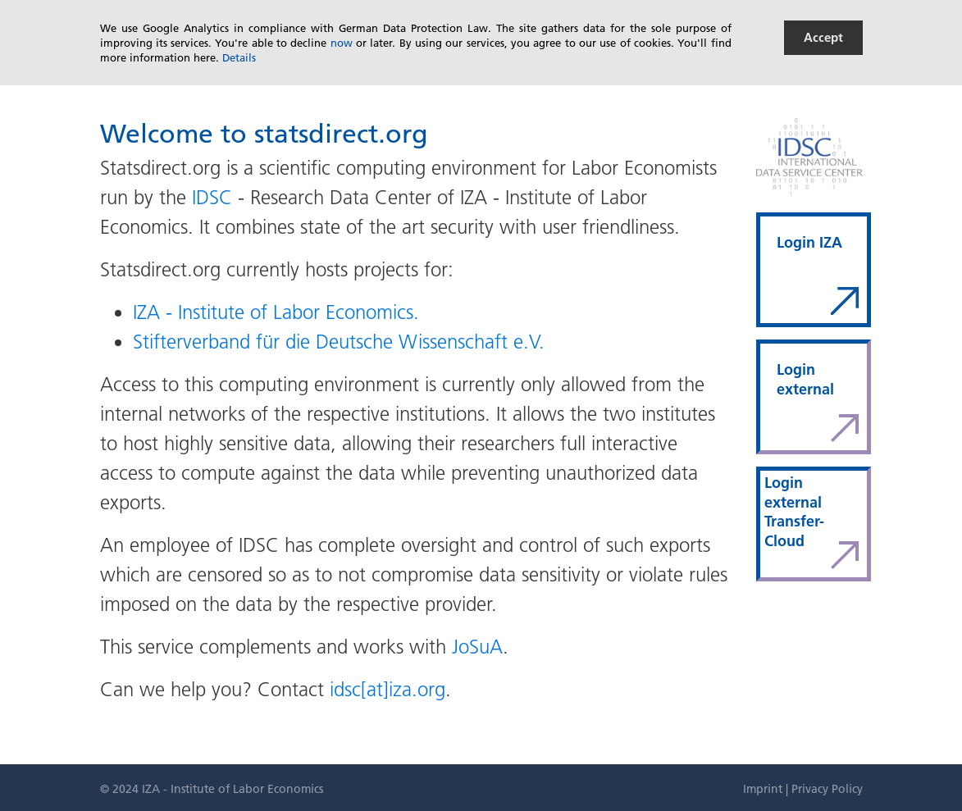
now (342, 42)
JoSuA (477, 646)
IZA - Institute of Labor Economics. (276, 312)
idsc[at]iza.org (387, 689)
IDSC (212, 197)
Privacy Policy (827, 788)
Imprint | (767, 788)
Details (239, 57)
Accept (823, 37)
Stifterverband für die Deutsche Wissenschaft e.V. (339, 341)
